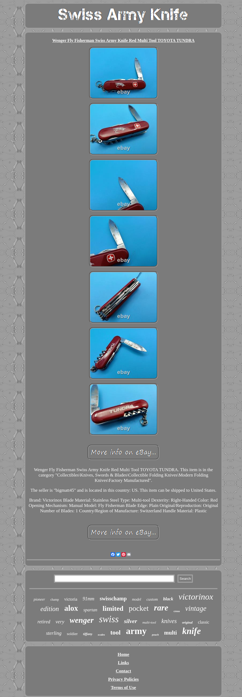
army (136, 631)
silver (130, 621)
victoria (70, 599)
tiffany (87, 634)
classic (203, 622)
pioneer (39, 599)
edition (49, 608)
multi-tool (149, 622)
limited (112, 608)
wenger (82, 620)
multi (170, 632)
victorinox (195, 596)
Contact (123, 671)
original (187, 622)
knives (169, 621)
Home (123, 654)
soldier (72, 634)
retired (44, 621)
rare (161, 607)
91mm (88, 598)
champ (54, 599)
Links (123, 662)
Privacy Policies (123, 679)
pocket (139, 608)
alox (71, 608)
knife (191, 631)
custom (152, 599)
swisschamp (113, 598)
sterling (53, 633)
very (59, 621)
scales (101, 634)
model (136, 599)
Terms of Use (123, 687)
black (168, 598)
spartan (90, 609)
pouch (155, 634)
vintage (195, 608)
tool (115, 632)
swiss (109, 619)
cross (176, 611)
